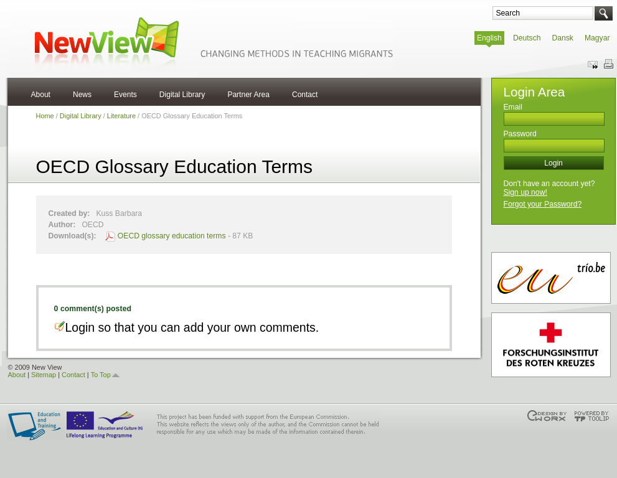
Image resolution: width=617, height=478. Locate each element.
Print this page (608, 64)
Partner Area (248, 94)
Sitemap (43, 374)
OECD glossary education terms (172, 236)
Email (513, 107)
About (40, 94)
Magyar (597, 38)
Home (45, 116)
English (489, 38)
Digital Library (182, 94)
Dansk (562, 38)
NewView (212, 43)
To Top (101, 374)
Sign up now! (525, 192)
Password (520, 133)
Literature (121, 116)
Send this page (593, 64)
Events (125, 94)
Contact (305, 94)
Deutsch (527, 38)
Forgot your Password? (543, 204)
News (82, 94)
